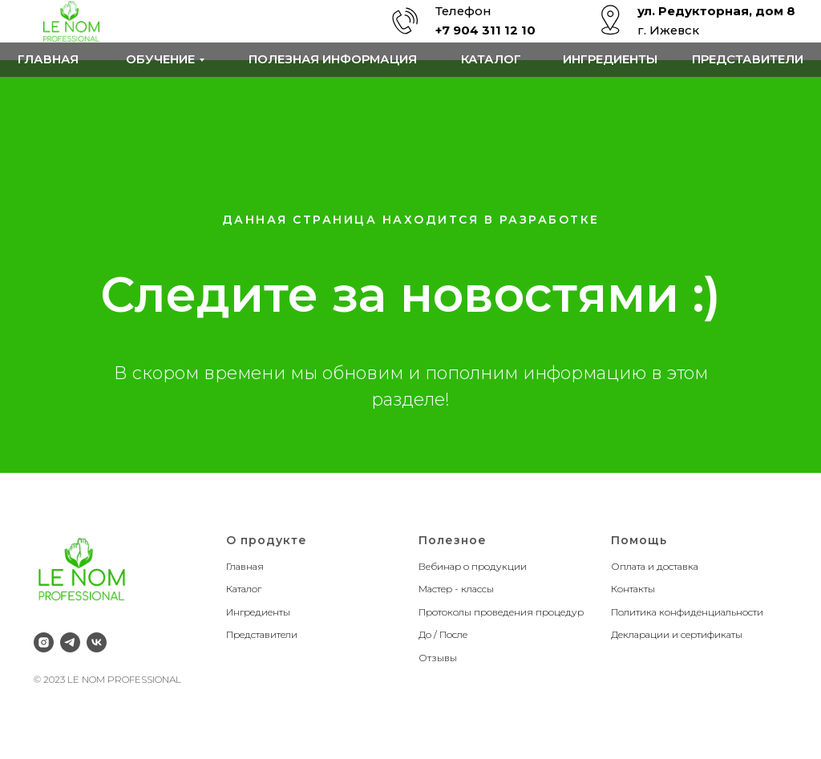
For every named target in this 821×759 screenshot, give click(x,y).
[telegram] (70, 642)
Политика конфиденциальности (687, 612)
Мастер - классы (456, 589)
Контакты (633, 589)
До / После (443, 634)
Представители (747, 59)
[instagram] (44, 642)
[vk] (97, 642)
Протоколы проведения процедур (501, 612)
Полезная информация (333, 59)
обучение (160, 59)
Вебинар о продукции (473, 566)
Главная (48, 59)
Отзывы (438, 658)
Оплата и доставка (654, 566)
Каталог (491, 59)
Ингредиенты (610, 59)
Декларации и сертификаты (676, 634)
